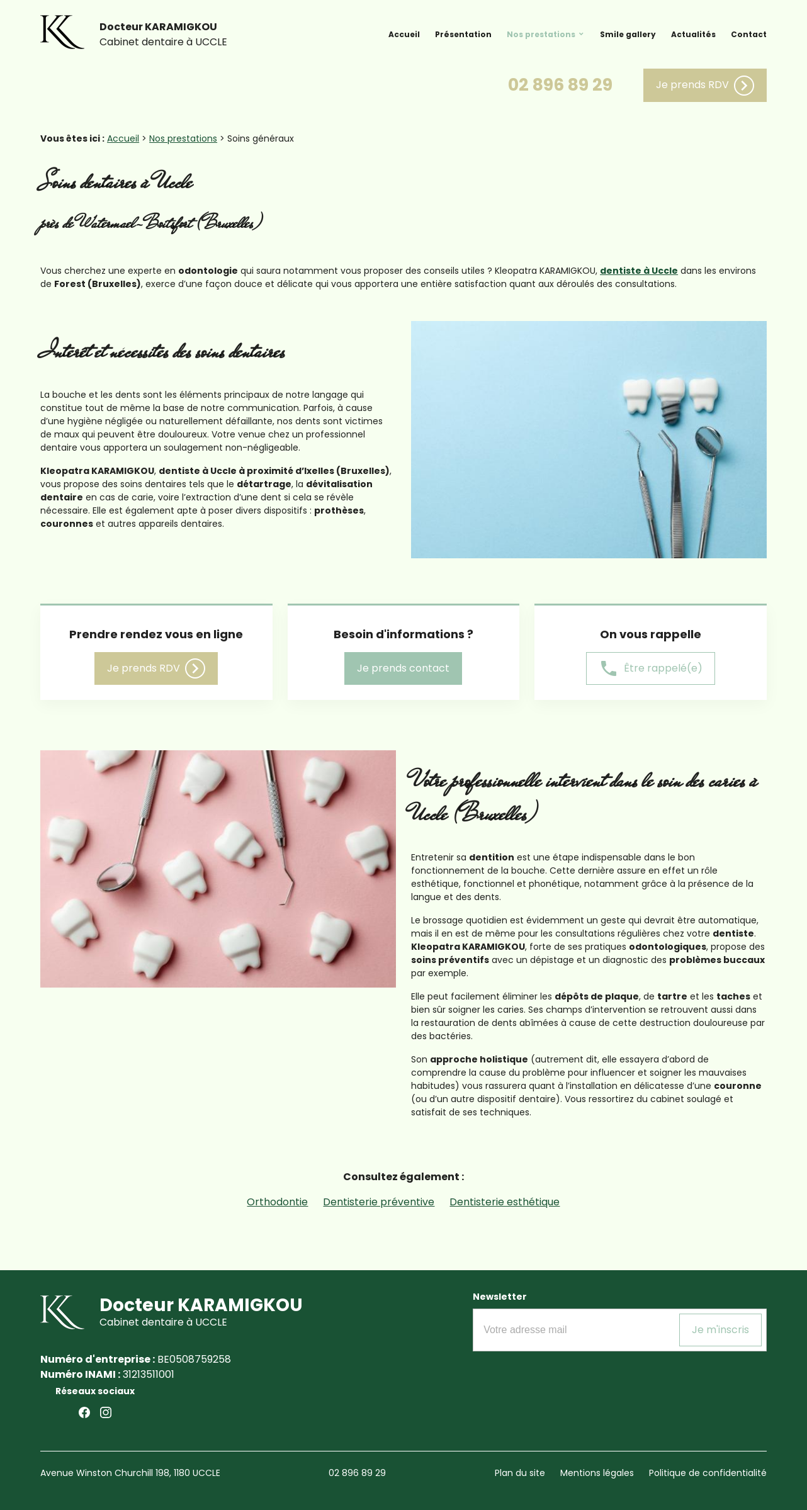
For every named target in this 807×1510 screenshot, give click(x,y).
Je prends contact (403, 668)
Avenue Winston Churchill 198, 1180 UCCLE (130, 1473)
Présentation (463, 34)
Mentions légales (597, 1473)
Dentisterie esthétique (504, 1202)
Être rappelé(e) (651, 668)
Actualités (693, 34)
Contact (749, 34)
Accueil (404, 34)
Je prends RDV (705, 86)
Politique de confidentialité (708, 1473)
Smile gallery (628, 34)
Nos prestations (541, 34)
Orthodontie (277, 1202)
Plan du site (520, 1473)
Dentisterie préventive (378, 1202)
